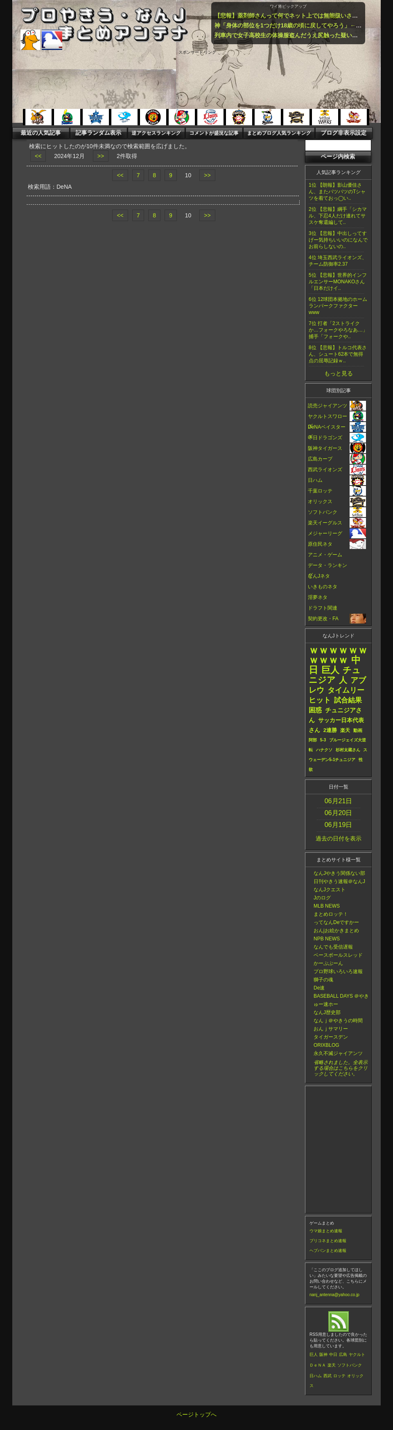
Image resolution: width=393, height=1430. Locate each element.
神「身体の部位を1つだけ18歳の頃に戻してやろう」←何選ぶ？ (297, 25)
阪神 (323, 1354)
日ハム (315, 1376)
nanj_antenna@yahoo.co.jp (334, 1294)
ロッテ (339, 1376)
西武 (327, 1376)
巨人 (313, 1354)
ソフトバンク (349, 1365)
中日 (333, 1354)
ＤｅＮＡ (317, 1365)
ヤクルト (357, 1354)
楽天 (332, 1365)
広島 (343, 1354)
